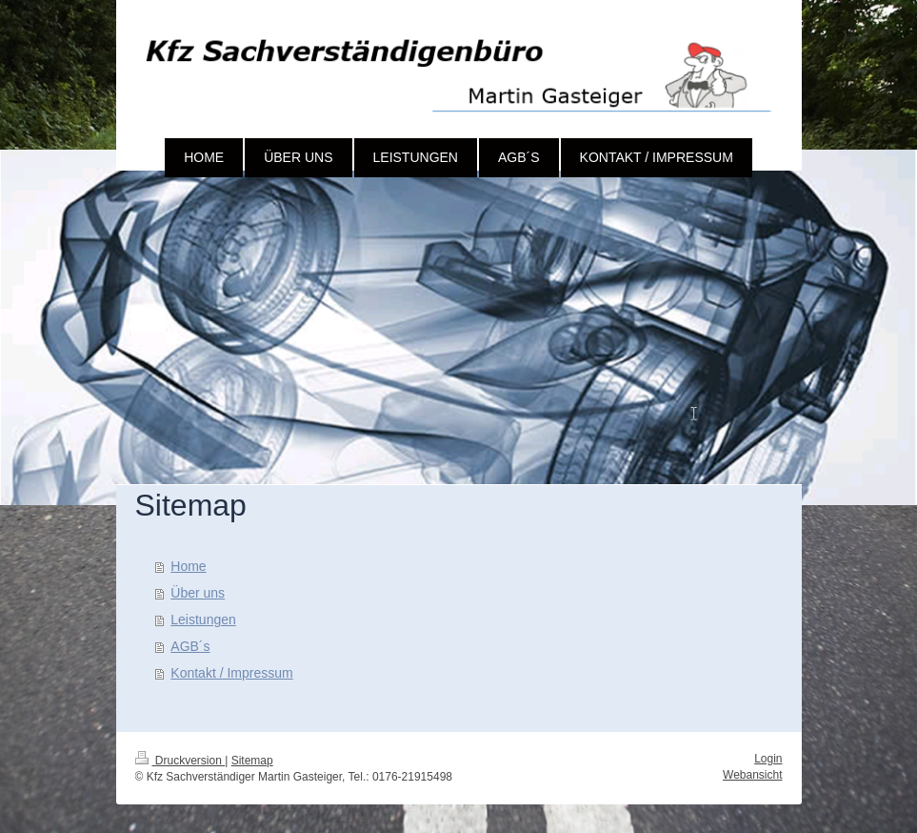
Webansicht (752, 775)
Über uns (197, 592)
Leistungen (203, 619)
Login (768, 758)
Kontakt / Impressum (231, 673)
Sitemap (252, 760)
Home (188, 566)
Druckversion (180, 760)
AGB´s (189, 646)
